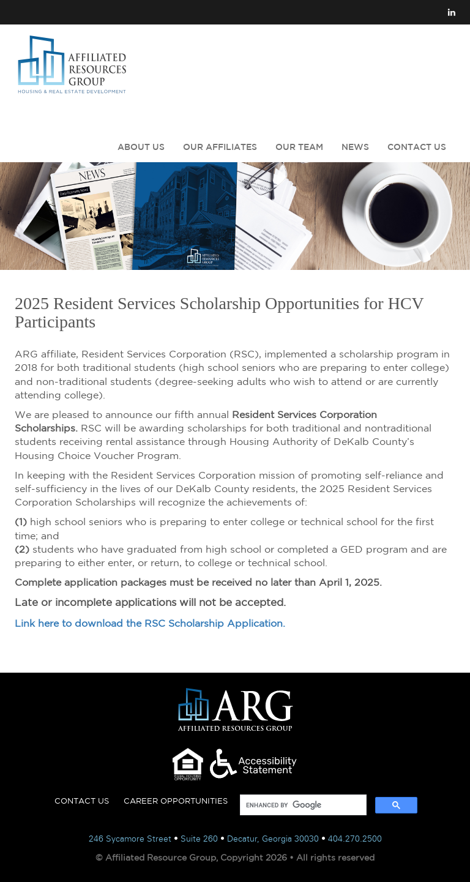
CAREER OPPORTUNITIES (176, 800)
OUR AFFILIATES (220, 147)
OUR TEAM (299, 147)
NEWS (355, 147)
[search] (302, 805)
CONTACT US (416, 147)
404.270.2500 (355, 839)
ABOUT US (141, 147)
